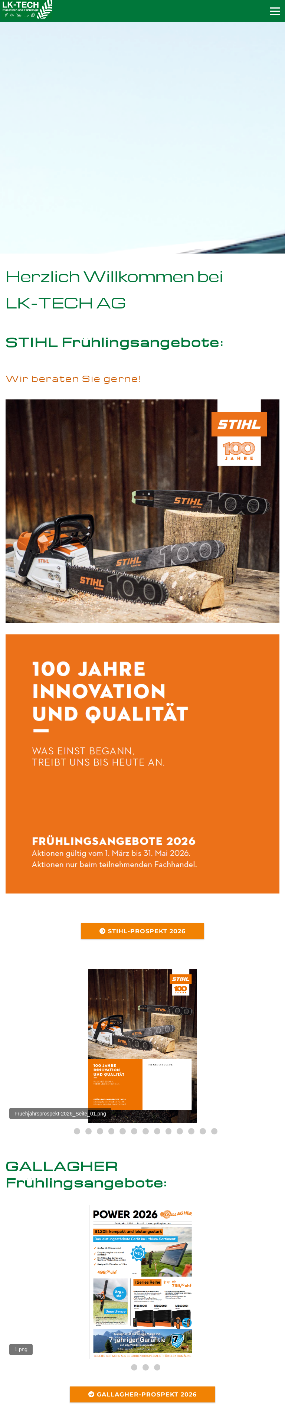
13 (203, 1131)
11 (180, 1131)
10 (169, 1131)
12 (191, 1131)
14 (214, 1131)
